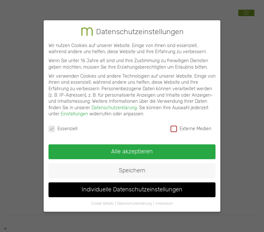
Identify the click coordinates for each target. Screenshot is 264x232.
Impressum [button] (164, 200)
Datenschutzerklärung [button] (134, 200)
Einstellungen (74, 111)
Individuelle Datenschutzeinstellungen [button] (132, 186)
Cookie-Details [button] (102, 200)
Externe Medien (191, 125)
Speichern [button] (132, 167)
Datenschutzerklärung (114, 104)
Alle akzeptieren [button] (132, 148)
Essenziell (62, 125)
